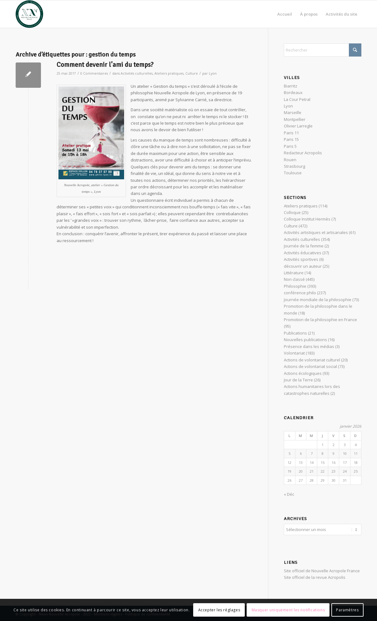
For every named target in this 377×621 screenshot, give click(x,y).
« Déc (289, 494)
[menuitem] (284, 14)
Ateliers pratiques (168, 73)
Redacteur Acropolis (303, 153)
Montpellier (294, 119)
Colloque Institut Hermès (307, 219)
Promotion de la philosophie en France (320, 319)
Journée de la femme (304, 246)
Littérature (294, 273)
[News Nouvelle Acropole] (29, 14)
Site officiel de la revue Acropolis (314, 576)
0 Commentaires (94, 73)
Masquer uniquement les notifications (288, 610)
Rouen (290, 159)
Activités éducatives (302, 253)
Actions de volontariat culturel (312, 360)
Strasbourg (294, 166)
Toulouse (293, 173)
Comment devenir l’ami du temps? (105, 65)
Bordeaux (293, 92)
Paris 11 (291, 133)
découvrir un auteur (303, 266)
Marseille (292, 112)
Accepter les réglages (219, 610)
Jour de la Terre (298, 380)
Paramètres (347, 610)
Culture (191, 73)
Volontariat (294, 353)
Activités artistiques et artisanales (316, 232)
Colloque (292, 212)
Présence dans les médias (309, 346)
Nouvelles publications (305, 339)
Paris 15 (291, 139)
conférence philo (300, 293)
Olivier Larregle (298, 126)
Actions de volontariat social (310, 366)
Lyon (213, 73)
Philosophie (295, 286)
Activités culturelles (137, 73)
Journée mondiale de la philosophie (317, 299)
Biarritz (290, 86)
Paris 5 (290, 146)
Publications (295, 333)
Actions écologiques (303, 373)
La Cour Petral (297, 99)
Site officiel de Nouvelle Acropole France (322, 570)
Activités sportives (301, 259)
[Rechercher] (322, 50)
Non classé (294, 279)
